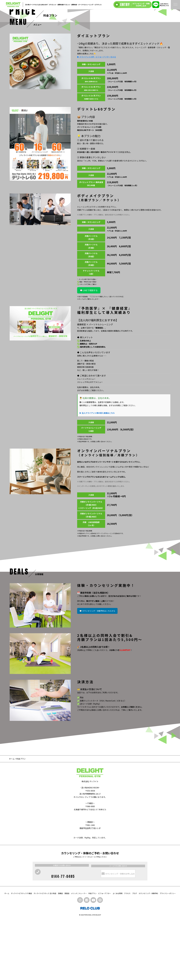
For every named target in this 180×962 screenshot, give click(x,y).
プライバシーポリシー (168, 936)
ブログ (134, 936)
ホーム (11, 801)
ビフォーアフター (104, 936)
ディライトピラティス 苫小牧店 (45, 936)
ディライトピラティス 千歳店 (21, 936)
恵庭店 (67, 936)
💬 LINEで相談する (89, 333)
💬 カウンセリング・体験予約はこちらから (97, 654)
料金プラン (93, 936)
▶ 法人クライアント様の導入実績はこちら (97, 456)
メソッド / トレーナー (79, 936)
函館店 (60, 936)
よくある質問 (117, 936)
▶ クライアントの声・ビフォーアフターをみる (96, 99)
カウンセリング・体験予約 (148, 936)
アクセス (127, 936)
